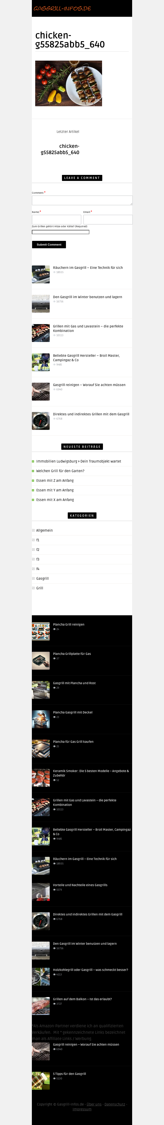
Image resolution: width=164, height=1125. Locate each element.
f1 (37, 540)
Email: (87, 212)
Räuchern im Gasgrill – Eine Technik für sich (88, 268)
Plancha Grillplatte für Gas (72, 654)
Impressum (82, 1109)
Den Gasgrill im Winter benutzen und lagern (87, 297)
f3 (37, 559)
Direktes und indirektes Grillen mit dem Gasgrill (91, 414)
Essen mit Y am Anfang (55, 490)
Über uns (94, 1104)
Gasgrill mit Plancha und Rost (74, 683)
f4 (37, 569)
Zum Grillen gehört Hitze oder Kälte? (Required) (59, 226)
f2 (37, 550)
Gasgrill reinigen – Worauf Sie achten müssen (89, 385)
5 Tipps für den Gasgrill (69, 1074)
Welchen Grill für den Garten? (60, 471)
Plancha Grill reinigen (68, 624)
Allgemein (44, 530)
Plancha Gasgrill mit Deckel (72, 712)
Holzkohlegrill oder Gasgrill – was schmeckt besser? (90, 970)
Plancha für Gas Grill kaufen (73, 742)
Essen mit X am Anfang (55, 500)
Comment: (38, 193)
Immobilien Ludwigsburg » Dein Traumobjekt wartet (78, 461)
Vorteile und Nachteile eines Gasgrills (80, 885)
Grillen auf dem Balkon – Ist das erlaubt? (82, 999)
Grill (39, 588)
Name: (36, 212)
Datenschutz (115, 1104)
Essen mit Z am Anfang (55, 480)
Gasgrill (42, 578)
